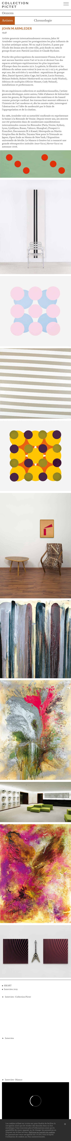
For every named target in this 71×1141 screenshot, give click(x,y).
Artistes (7, 20)
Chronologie (43, 20)
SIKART (8, 985)
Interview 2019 (10, 989)
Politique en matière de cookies (42, 1132)
